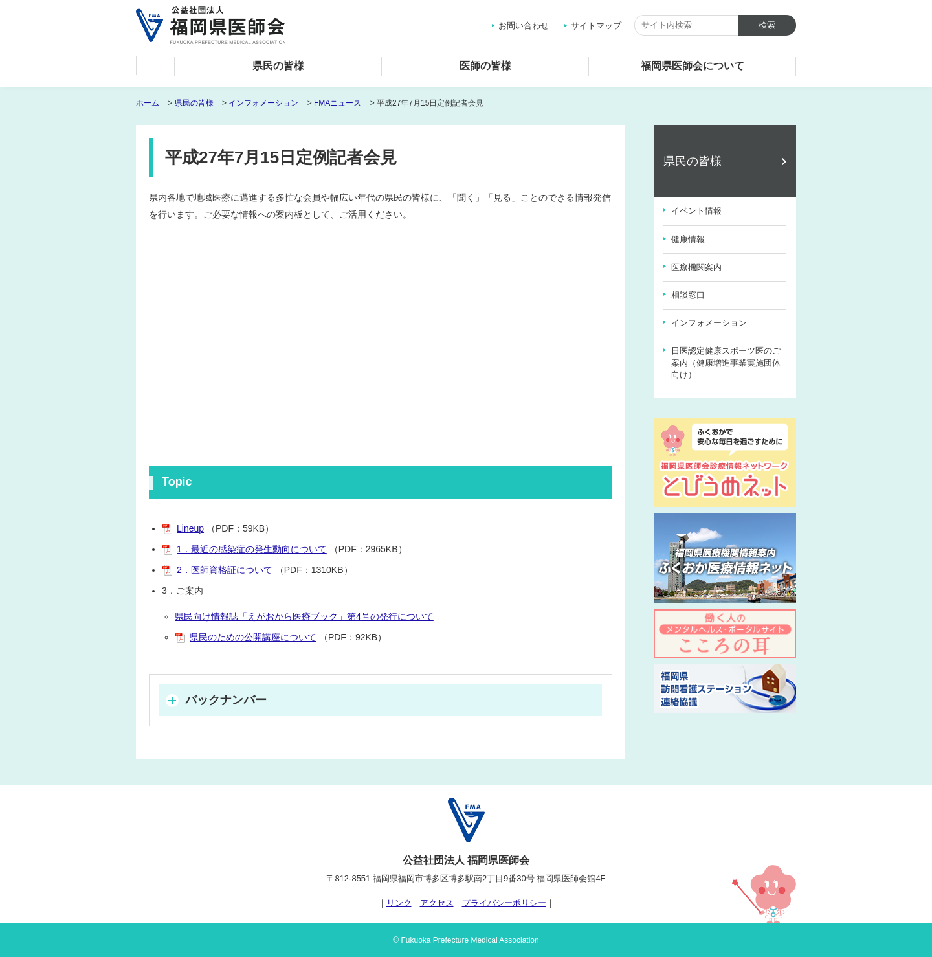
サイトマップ (596, 25)
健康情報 (688, 239)
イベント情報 (696, 211)
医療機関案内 (696, 267)
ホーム (155, 69)
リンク (399, 903)
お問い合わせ (523, 25)
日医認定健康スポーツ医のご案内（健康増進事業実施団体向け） (726, 362)
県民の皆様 (278, 65)
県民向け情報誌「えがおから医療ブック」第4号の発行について (304, 616)
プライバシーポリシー (504, 903)
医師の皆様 (485, 65)
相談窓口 (688, 295)
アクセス (437, 903)
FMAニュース (337, 102)
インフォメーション (263, 102)
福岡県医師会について (692, 65)
